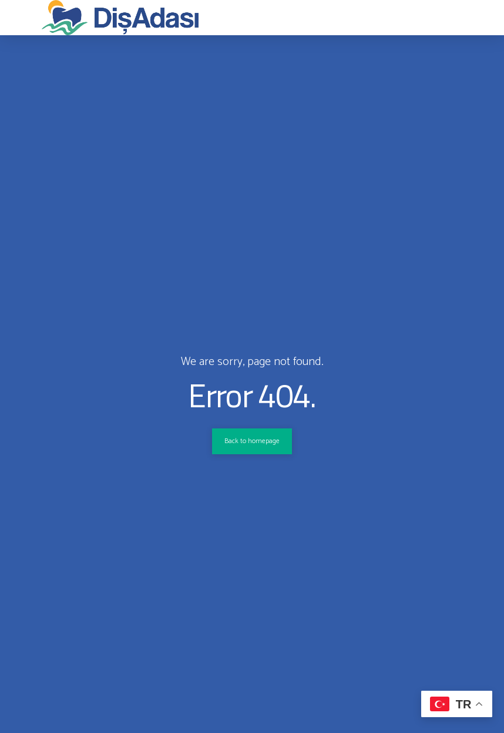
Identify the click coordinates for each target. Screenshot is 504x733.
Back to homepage (252, 441)
